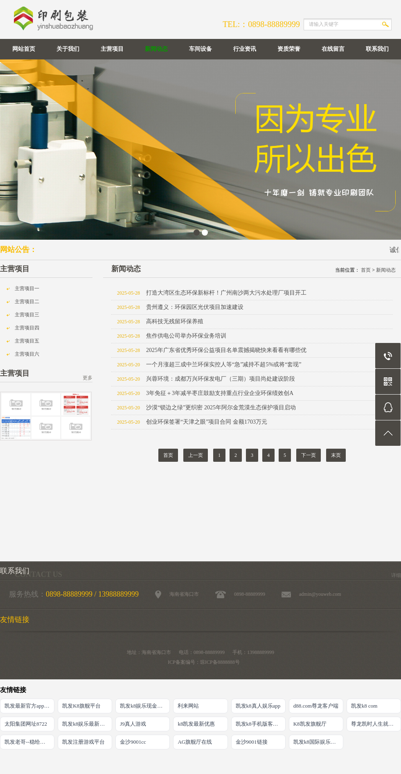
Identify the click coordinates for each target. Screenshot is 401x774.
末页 (336, 455)
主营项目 (112, 49)
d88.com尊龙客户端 (315, 706)
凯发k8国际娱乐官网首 (318, 742)
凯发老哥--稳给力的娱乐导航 (29, 742)
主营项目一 (27, 288)
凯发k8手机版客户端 (260, 724)
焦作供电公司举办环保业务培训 (186, 336)
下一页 (308, 455)
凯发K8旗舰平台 (81, 706)
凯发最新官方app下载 (29, 706)
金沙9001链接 (252, 742)
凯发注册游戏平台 (83, 742)
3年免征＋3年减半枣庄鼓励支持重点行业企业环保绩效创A (219, 393)
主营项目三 (27, 315)
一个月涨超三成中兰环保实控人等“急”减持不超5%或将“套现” (224, 364)
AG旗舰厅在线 (195, 742)
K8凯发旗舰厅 (310, 724)
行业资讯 (244, 49)
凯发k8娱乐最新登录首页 (87, 724)
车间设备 (200, 49)
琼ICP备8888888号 (220, 662)
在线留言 (333, 49)
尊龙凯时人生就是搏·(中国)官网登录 (376, 724)
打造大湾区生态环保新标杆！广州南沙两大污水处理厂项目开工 (226, 293)
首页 (366, 270)
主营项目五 (27, 341)
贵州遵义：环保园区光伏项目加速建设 (194, 307)
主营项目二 (27, 301)
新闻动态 (156, 49)
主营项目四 (27, 328)
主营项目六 (27, 354)
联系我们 (377, 49)
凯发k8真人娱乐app (258, 706)
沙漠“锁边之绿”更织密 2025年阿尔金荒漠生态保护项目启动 (221, 407)
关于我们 (67, 49)
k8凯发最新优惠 (196, 724)
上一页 (195, 455)
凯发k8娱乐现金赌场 (144, 706)
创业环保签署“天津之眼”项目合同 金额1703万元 (206, 422)
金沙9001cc (133, 742)
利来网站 (188, 706)
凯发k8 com (364, 706)
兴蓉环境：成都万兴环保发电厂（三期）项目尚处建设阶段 (220, 379)
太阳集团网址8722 (26, 724)
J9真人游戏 (133, 724)
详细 (396, 575)
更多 (87, 378)
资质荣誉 (288, 49)
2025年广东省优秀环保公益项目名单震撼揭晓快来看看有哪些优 (226, 350)
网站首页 (23, 49)
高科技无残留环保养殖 (174, 321)
